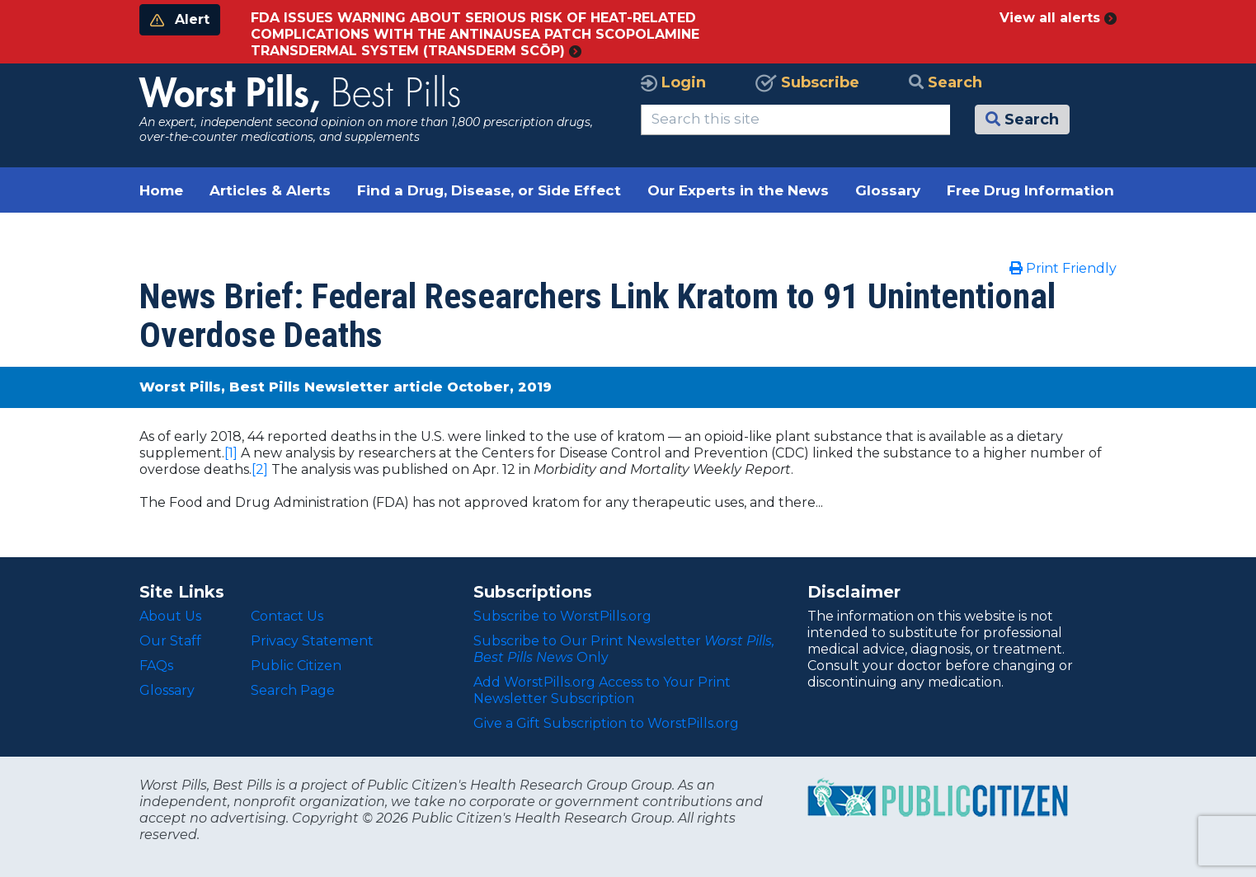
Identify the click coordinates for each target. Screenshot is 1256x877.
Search (945, 82)
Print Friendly (1063, 268)
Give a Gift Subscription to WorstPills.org (606, 723)
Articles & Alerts (270, 190)
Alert (179, 19)
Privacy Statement (312, 641)
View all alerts (1058, 18)
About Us (170, 616)
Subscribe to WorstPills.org (562, 616)
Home (161, 190)
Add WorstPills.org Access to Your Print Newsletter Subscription (602, 690)
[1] (231, 453)
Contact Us (287, 616)
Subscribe (807, 82)
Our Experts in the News (738, 190)
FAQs (156, 665)
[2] (260, 469)
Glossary (887, 190)
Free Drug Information (1030, 190)
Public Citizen (296, 665)
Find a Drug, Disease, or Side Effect (489, 190)
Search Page (293, 690)
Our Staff (170, 641)
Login (673, 82)
